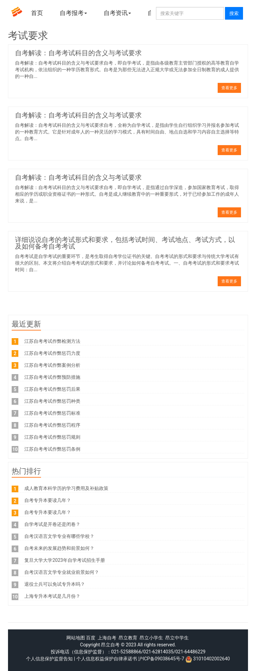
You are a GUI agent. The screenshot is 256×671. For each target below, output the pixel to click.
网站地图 (75, 637)
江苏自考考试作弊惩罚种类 (52, 401)
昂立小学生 (151, 637)
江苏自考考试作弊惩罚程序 (52, 425)
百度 (90, 637)
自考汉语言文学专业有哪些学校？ (59, 536)
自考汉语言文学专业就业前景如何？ (61, 572)
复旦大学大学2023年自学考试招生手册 (64, 560)
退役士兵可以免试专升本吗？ (54, 584)
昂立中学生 (177, 637)
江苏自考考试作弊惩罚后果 (52, 389)
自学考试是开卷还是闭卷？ (52, 524)
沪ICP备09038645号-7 (161, 658)
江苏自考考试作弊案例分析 (52, 365)
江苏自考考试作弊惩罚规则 (52, 437)
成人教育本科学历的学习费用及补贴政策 (66, 488)
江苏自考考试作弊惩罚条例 (52, 449)
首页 (37, 12)
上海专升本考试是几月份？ (52, 596)
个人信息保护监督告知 (49, 658)
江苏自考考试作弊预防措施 (52, 377)
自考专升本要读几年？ (47, 500)
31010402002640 (211, 658)
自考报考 (73, 12)
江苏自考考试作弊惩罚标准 (52, 413)
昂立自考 (110, 644)
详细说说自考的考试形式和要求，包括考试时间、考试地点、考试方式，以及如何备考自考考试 (125, 243)
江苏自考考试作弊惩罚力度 (52, 353)
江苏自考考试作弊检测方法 (52, 341)
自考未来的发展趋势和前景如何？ (59, 548)
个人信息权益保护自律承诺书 (106, 658)
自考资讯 (117, 12)
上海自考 (107, 637)
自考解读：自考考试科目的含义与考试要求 (78, 53)
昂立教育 (128, 637)
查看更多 (229, 88)
